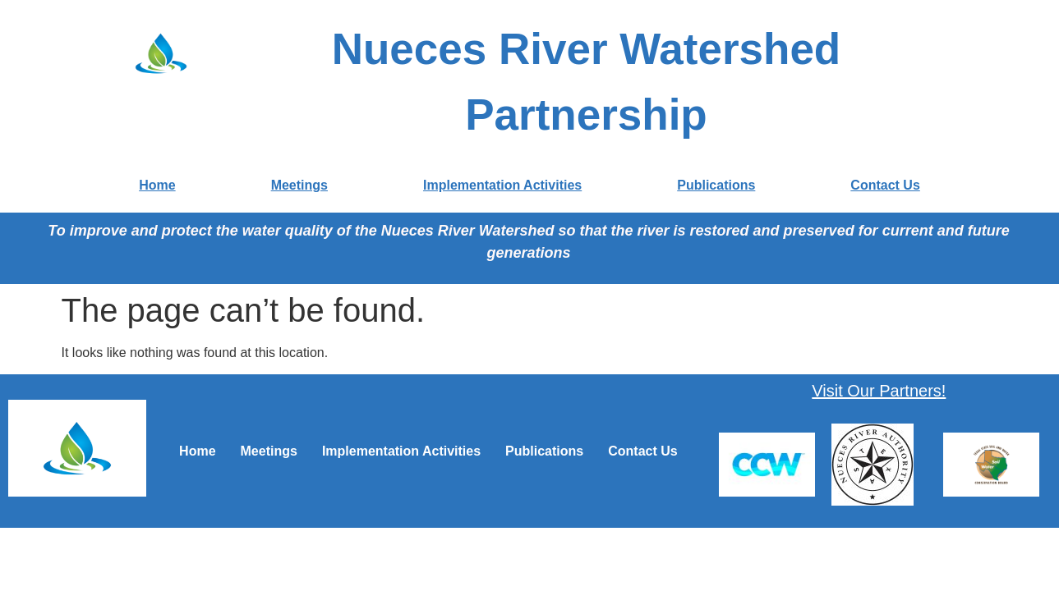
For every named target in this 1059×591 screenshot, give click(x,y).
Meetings (299, 185)
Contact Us (884, 185)
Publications (716, 185)
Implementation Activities (502, 185)
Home (157, 185)
